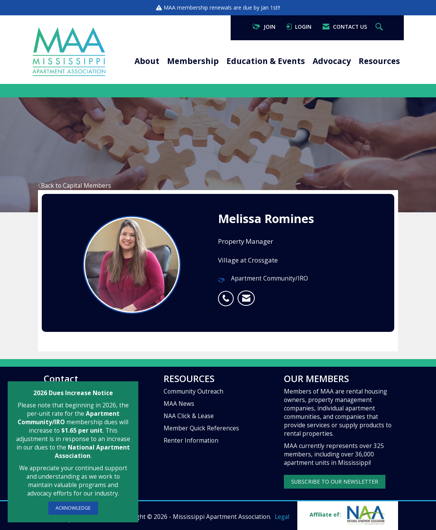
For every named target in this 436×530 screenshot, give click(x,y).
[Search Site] (380, 27)
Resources (379, 61)
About (146, 61)
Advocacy (332, 61)
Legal (282, 517)
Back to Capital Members (74, 186)
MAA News (179, 404)
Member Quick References (201, 428)
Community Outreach (193, 391)
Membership (193, 61)
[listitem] (228, 294)
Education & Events (265, 61)
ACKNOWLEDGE (73, 508)
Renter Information (191, 440)
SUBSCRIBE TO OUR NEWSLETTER (334, 481)
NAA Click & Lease (189, 416)
